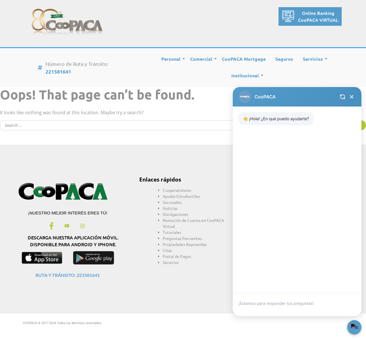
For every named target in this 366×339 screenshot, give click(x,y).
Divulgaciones (175, 214)
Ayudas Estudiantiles (181, 196)
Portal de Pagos (177, 256)
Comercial (202, 59)
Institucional (246, 75)
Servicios (314, 59)
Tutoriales (172, 232)
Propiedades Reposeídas (185, 244)
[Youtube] (67, 226)
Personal (171, 59)
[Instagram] (82, 226)
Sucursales (172, 202)
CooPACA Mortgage (244, 59)
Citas (167, 250)
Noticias (170, 208)
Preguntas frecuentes (182, 238)
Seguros (284, 59)
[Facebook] (51, 226)
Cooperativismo (177, 190)
